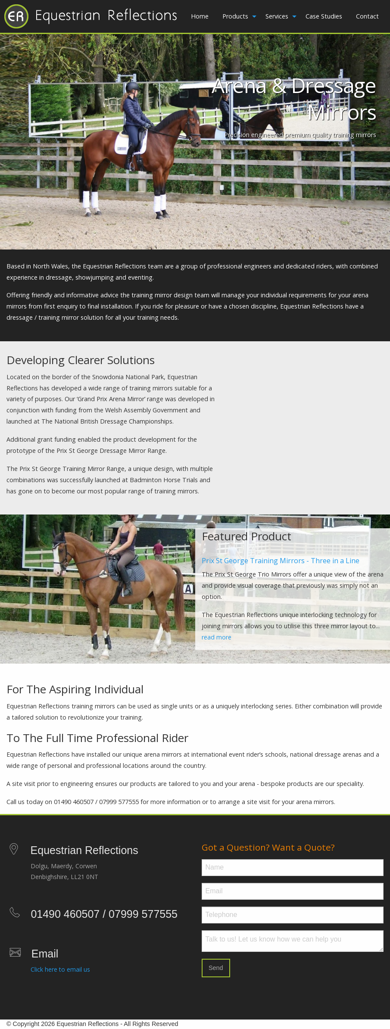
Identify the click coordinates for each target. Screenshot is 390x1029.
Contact (367, 16)
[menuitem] (199, 16)
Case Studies (324, 16)
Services (276, 16)
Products (235, 16)
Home (200, 16)
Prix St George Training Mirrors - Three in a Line (280, 560)
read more (216, 637)
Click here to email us (60, 969)
